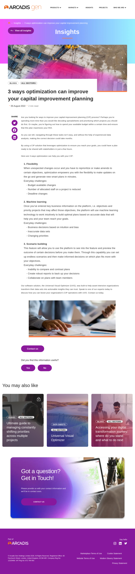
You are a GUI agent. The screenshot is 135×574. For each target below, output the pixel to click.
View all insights (21, 30)
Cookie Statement (114, 553)
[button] (15, 123)
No (44, 368)
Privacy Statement (119, 563)
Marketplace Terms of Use (91, 553)
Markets (71, 5)
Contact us (32, 349)
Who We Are (118, 5)
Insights (88, 5)
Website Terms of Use (86, 558)
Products (54, 5)
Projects (102, 5)
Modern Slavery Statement (111, 558)
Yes (28, 368)
